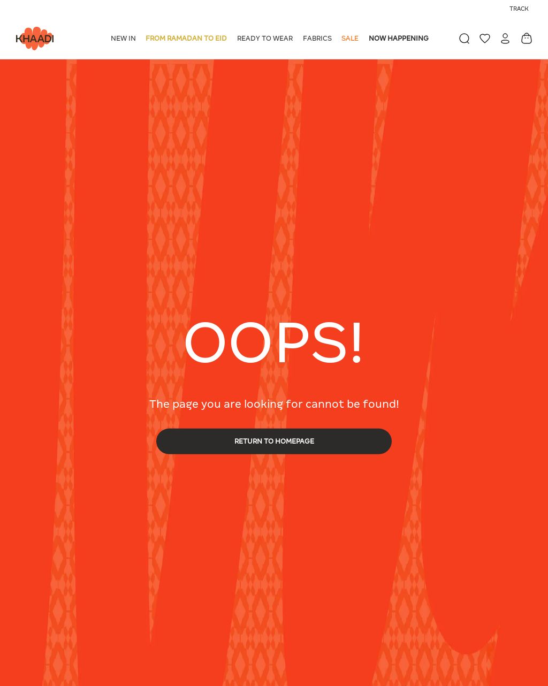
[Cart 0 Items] (526, 38)
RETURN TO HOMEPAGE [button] (274, 441)
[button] (125, 38)
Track (519, 8)
